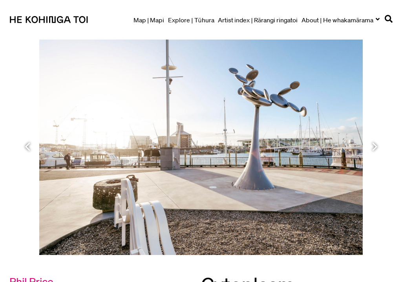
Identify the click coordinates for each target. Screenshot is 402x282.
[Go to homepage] (68, 20)
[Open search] (389, 20)
